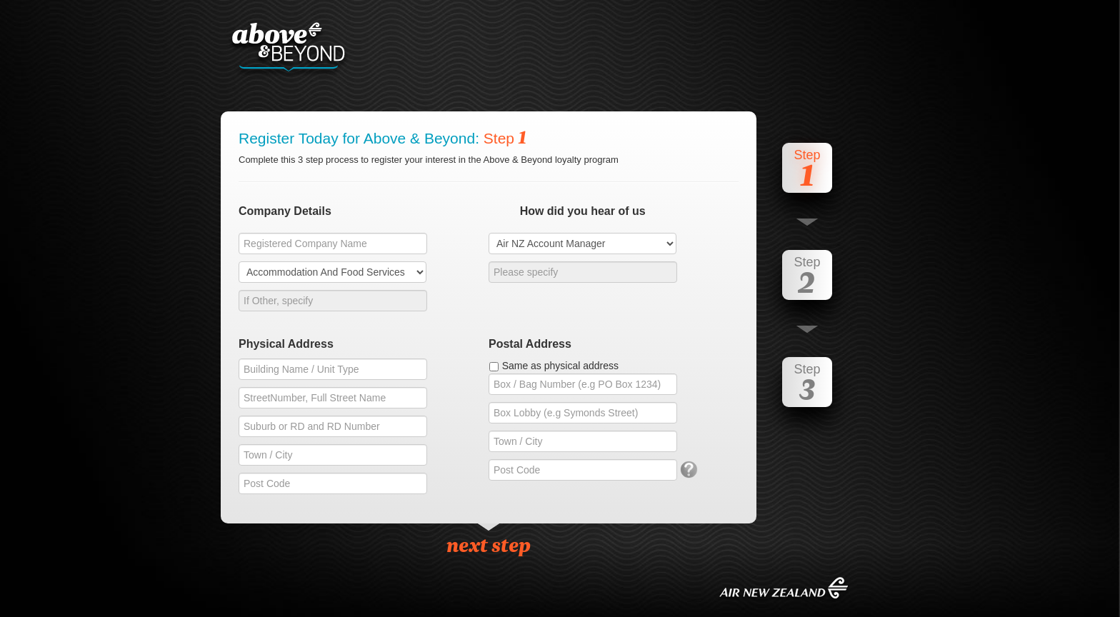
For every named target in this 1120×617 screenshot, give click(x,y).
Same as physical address (560, 365)
